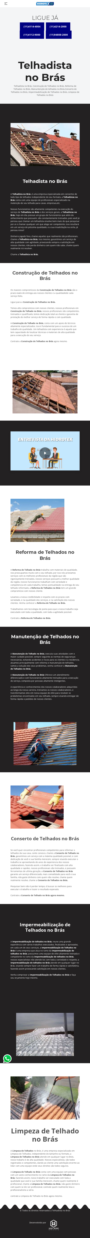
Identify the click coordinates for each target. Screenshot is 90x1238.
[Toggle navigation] (5, 3)
